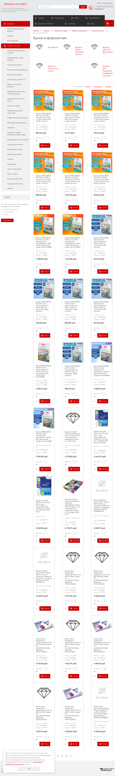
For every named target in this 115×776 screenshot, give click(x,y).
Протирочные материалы (17, 123)
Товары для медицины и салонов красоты (16, 93)
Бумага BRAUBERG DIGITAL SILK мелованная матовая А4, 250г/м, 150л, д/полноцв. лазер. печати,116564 (102, 370)
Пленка (10, 159)
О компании (53, 18)
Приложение (77, 18)
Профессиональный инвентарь (15, 112)
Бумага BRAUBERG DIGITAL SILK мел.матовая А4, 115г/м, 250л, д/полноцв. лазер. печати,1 (43, 306)
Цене (88, 86)
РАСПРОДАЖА (12, 41)
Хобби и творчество (79, 31)
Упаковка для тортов (15, 145)
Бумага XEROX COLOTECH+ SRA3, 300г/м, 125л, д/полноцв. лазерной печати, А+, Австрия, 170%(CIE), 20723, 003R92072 (44, 576)
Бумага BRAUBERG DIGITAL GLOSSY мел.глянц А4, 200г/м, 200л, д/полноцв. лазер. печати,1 (101, 179)
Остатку (108, 86)
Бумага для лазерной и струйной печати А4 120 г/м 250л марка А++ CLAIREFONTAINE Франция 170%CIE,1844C (102, 645)
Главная (40, 18)
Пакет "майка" (12, 174)
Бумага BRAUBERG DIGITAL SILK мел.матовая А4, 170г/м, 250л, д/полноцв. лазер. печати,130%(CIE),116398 (43, 371)
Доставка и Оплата (95, 18)
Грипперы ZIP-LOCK (14, 179)
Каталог (47, 31)
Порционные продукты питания (16, 52)
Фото (65, 18)
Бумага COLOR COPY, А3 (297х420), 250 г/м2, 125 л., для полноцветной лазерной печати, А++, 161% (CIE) (72, 436)
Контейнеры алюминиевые (17, 140)
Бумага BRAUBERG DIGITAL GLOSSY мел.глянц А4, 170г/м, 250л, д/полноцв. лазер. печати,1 (72, 179)
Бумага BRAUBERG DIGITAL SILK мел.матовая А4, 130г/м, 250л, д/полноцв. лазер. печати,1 (72, 306)
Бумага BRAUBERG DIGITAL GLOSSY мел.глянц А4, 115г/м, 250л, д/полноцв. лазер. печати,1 (73, 117)
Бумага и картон (98, 31)
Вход (99, 3)
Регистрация (108, 3)
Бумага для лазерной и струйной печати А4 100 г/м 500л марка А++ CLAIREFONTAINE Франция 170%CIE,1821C (73, 645)
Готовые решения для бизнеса (15, 30)
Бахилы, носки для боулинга (14, 85)
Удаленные (11, 164)
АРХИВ (10, 189)
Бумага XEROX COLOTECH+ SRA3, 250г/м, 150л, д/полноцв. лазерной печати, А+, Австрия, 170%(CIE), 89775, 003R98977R (102, 505)
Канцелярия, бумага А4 (16, 79)
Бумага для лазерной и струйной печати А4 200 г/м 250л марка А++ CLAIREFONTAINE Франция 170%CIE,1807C (73, 713)
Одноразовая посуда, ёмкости (15, 59)
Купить (46, 145)
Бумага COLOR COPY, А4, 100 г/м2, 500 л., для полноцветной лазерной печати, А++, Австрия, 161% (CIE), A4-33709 (101, 437)
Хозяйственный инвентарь (17, 118)
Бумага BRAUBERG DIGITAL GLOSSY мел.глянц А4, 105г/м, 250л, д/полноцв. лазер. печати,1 (43, 117)
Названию (98, 86)
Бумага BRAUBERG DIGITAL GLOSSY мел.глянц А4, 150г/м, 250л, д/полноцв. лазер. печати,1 (43, 179)
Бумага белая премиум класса (79, 51)
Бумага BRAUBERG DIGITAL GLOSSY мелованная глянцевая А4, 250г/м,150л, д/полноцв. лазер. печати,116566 (44, 242)
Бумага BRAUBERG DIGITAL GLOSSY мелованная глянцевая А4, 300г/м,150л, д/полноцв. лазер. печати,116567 (73, 242)
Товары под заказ (13, 46)
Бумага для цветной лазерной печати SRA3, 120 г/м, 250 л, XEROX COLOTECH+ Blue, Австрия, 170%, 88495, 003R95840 (101, 712)
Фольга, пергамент (14, 169)
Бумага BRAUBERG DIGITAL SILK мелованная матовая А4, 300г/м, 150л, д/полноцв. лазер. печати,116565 (44, 436)
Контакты (40, 24)
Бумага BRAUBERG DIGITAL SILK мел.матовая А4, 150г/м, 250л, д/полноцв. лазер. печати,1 (101, 306)
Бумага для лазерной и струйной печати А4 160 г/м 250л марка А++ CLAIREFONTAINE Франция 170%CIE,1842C (44, 713)
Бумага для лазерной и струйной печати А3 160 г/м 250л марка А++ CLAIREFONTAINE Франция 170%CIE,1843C (102, 577)
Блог (76, 24)
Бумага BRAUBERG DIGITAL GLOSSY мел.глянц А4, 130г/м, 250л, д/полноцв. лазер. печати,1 (101, 117)
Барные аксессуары (14, 75)
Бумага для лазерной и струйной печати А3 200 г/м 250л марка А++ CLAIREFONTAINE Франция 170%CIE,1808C (44, 645)
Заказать (47, 469)
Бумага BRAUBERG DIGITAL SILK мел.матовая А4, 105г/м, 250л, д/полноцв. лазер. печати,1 (101, 242)
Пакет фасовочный (14, 154)
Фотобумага (54, 47)
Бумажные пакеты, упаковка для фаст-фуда (16, 134)
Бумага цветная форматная (108, 49)
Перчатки (11, 128)
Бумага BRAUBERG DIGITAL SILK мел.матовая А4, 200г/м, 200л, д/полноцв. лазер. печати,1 (72, 370)
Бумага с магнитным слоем (53, 68)
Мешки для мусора (14, 65)
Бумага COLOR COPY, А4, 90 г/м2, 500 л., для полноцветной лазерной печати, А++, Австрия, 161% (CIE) (43, 506)
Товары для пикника (15, 184)
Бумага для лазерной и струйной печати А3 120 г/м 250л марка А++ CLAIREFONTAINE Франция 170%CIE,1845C (73, 577)
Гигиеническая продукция (17, 70)
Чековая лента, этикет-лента (16, 100)
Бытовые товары (13, 106)
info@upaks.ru (99, 9)
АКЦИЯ (10, 36)
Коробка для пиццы (14, 149)
